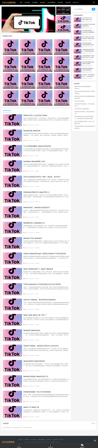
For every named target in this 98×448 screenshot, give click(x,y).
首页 (21, 2)
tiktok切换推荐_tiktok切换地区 (34, 361)
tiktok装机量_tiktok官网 (31, 131)
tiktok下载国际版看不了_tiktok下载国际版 (38, 269)
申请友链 (93, 423)
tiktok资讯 (27, 2)
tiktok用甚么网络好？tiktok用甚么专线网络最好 (88, 32)
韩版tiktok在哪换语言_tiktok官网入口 (36, 192)
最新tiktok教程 (7, 110)
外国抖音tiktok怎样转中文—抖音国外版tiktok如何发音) (88, 51)
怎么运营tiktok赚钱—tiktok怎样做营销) (37, 146)
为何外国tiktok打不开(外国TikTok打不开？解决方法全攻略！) (88, 57)
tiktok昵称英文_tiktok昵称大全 (34, 223)
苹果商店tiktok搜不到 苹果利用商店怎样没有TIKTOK (42, 284)
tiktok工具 (75, 2)
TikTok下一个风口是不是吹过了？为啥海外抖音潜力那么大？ (88, 76)
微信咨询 (82, 445)
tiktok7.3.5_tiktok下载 (31, 407)
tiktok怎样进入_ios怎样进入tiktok (35, 115)
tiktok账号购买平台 (17, 427)
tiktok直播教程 (51, 2)
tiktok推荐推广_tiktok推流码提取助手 (36, 207)
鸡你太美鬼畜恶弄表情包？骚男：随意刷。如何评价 (41, 177)
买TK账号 (19, 445)
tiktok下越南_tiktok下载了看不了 (35, 315)
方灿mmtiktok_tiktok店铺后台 (81, 108)
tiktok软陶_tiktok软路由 (31, 330)
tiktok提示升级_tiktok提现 (32, 238)
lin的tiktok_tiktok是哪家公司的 (34, 161)
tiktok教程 (35, 2)
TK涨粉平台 (50, 445)
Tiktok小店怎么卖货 (79, 101)
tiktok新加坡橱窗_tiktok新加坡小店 (35, 376)
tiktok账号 (42, 2)
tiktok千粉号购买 (7, 427)
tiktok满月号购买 (27, 427)
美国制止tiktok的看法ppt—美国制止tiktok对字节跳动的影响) (44, 254)
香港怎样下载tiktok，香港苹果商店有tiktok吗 (39, 300)
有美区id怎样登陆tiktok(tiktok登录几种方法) (88, 45)
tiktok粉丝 (60, 2)
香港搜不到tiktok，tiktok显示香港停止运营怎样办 (41, 346)
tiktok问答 (68, 2)
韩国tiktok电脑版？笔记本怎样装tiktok (37, 392)
